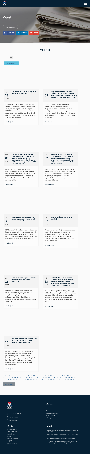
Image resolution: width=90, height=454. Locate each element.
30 (3, 377)
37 (23, 377)
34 (15, 377)
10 (22, 375)
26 (68, 375)
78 (65, 379)
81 (73, 379)
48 (55, 377)
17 (42, 375)
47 (52, 377)
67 (34, 379)
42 (37, 377)
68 (36, 379)
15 (36, 375)
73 (51, 379)
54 (72, 377)
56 (77, 377)
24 (62, 375)
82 (76, 379)
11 (25, 375)
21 (54, 375)
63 (22, 379)
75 (56, 379)
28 (73, 375)
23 (59, 375)
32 (9, 377)
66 (31, 379)
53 (69, 377)
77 (62, 379)
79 (68, 379)
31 (6, 377)
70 (42, 379)
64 (25, 379)
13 (31, 375)
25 (65, 375)
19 (48, 375)
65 (28, 379)
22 (56, 375)
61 (17, 379)
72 (48, 379)
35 (18, 377)
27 (71, 375)
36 (20, 377)
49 (57, 377)
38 (26, 377)
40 (32, 377)
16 (39, 375)
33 (12, 377)
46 (49, 377)
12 (28, 375)
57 (5, 379)
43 (40, 377)
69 (39, 379)
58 (8, 379)
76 (59, 379)
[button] (10, 27)
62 (19, 379)
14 (34, 375)
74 (54, 379)
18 (45, 375)
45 (46, 377)
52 (66, 377)
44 (43, 377)
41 (35, 377)
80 (71, 379)
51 (63, 377)
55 (74, 377)
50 (60, 377)
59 (11, 379)
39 (29, 377)
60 (14, 379)
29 (76, 375)
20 (51, 375)
